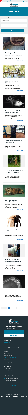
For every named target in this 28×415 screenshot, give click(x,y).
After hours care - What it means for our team (13, 111)
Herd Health (6, 359)
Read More (20, 61)
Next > (19, 307)
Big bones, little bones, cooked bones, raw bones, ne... (13, 261)
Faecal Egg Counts (8, 355)
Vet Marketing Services (17, 394)
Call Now (14, 332)
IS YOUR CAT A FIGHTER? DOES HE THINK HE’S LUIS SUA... (14, 171)
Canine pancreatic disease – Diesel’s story (13, 141)
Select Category (5, 23)
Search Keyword (5, 17)
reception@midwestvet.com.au (11, 370)
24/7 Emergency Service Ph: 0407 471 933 (14, 327)
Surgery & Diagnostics (8, 345)
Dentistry (6, 351)
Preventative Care (7, 344)
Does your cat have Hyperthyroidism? (11, 201)
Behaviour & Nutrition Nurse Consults (11, 347)
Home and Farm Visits (8, 362)
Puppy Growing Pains (11, 230)
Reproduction (6, 353)
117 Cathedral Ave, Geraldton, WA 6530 (17, 1)
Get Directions (14, 336)
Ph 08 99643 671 (23, 1)
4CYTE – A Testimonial (12, 291)
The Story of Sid (10, 53)
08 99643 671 (7, 368)
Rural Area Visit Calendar (9, 361)
